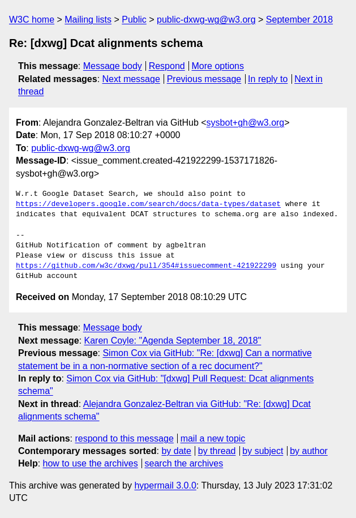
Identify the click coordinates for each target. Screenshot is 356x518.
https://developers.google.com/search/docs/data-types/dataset (148, 204)
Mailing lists (88, 19)
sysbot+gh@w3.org (246, 122)
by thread (217, 451)
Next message (131, 79)
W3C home (31, 19)
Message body (112, 66)
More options (218, 66)
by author (309, 451)
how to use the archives (90, 463)
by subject (262, 451)
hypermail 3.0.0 (165, 485)
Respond (167, 66)
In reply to (268, 79)
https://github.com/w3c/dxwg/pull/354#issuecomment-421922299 (146, 266)
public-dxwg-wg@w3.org (206, 19)
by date (176, 451)
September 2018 (299, 19)
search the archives (184, 463)
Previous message (204, 79)
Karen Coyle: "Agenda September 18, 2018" (172, 340)
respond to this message (124, 438)
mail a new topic (213, 438)
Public (134, 19)
